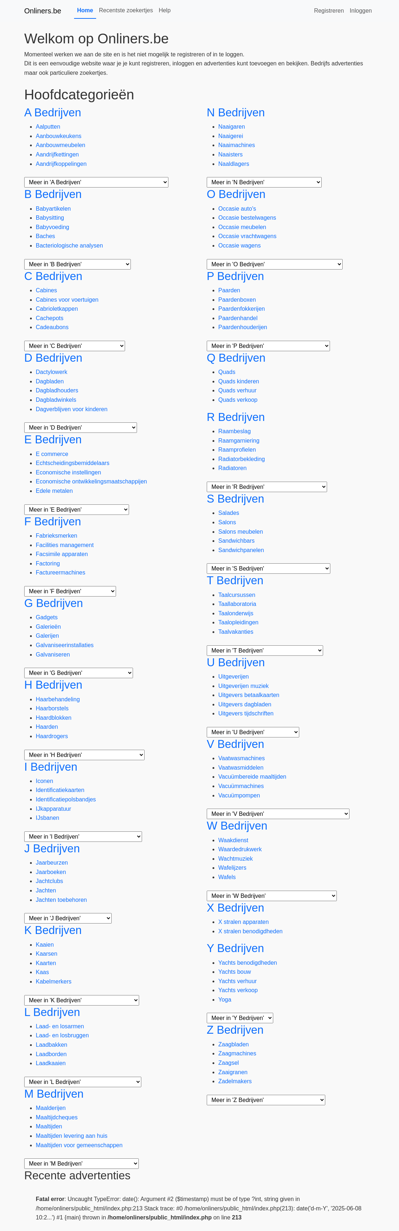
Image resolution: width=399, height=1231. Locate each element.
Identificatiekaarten (60, 790)
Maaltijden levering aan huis (71, 1136)
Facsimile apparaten (62, 554)
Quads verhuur (237, 390)
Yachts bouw (234, 972)
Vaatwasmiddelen (240, 768)
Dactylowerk (51, 372)
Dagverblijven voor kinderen (71, 409)
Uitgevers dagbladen (244, 704)
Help (165, 10)
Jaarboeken (51, 872)
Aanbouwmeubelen (60, 145)
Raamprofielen (237, 450)
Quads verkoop (238, 400)
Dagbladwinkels (56, 400)
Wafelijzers (232, 868)
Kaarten (46, 963)
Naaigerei (230, 136)
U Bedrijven (236, 662)
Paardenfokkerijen (241, 309)
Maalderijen (51, 1108)
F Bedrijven (52, 521)
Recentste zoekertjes (126, 10)
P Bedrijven (235, 276)
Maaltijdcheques (57, 1117)
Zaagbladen (233, 1044)
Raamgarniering (238, 441)
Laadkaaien (51, 1063)
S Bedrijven (235, 498)
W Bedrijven (237, 825)
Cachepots (50, 318)
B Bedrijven (53, 194)
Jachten (46, 890)
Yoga (224, 1000)
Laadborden (51, 1054)
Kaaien (45, 945)
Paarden (229, 290)
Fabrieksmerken (56, 536)
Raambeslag (234, 431)
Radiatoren (232, 468)
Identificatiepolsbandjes (66, 799)
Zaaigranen (233, 1072)
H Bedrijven (53, 685)
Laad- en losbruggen (62, 1035)
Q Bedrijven (236, 358)
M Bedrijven (53, 1094)
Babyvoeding (52, 227)
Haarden (47, 727)
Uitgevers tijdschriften (246, 713)
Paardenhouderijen (242, 327)
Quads (226, 372)
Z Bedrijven (235, 1030)
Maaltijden (49, 1126)
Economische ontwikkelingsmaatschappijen (91, 481)
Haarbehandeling (58, 699)
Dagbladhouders (57, 390)
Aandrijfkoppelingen (61, 164)
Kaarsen (46, 954)
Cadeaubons (52, 327)
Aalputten (48, 127)
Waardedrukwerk (240, 849)
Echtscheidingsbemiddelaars (73, 463)
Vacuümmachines (241, 786)
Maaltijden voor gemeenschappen (79, 1145)
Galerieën (48, 627)
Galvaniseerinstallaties (65, 645)
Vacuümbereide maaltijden (252, 777)
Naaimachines (236, 145)
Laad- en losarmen (60, 1026)
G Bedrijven (53, 603)
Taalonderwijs (235, 613)
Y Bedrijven (235, 948)
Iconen (44, 781)
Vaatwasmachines (241, 758)
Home (85, 10)
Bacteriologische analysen (69, 245)
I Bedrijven (50, 767)
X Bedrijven (235, 907)
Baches (45, 236)
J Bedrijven (52, 848)
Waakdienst (233, 840)
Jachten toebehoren (61, 900)
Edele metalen (54, 491)
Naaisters (230, 154)
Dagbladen (50, 381)
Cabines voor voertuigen (67, 300)
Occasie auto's (237, 209)
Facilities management (65, 545)
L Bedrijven (52, 1012)
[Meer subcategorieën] (96, 182)
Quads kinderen (238, 381)
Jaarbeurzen (52, 863)
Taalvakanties (235, 632)
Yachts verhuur (237, 981)
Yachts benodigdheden (247, 963)
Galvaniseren (53, 654)
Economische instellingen (68, 472)
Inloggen (361, 11)
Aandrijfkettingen (57, 154)
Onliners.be (42, 11)
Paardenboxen (237, 300)
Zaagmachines (237, 1053)
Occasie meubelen (242, 227)
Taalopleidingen (238, 622)
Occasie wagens (239, 245)
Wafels (227, 877)
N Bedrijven (236, 112)
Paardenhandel (238, 318)
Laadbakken (51, 1045)
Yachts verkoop (238, 990)
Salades (228, 513)
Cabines (46, 290)
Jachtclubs (49, 881)
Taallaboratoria (237, 604)
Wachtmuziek (235, 859)
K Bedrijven (53, 930)
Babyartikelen (53, 209)
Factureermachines (60, 572)
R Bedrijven (236, 417)
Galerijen (47, 636)
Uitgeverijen (233, 676)
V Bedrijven (235, 744)
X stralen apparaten (243, 922)
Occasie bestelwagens (247, 218)
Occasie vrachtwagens (247, 236)
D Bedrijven (53, 358)
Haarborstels (52, 708)
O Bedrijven (236, 194)
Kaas (42, 972)
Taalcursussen (236, 595)
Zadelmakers (235, 1081)
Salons (227, 522)
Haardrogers (52, 736)
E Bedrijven (53, 439)
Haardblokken (54, 718)
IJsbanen (47, 818)
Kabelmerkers (54, 981)
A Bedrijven (52, 112)
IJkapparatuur (53, 809)
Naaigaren (231, 127)
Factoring (48, 563)
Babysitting (50, 218)
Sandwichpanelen (241, 550)
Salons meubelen (240, 532)
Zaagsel (228, 1063)
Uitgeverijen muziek (243, 686)
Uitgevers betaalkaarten (248, 695)
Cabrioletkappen (57, 309)
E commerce (52, 454)
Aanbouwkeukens (58, 136)
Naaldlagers (233, 164)
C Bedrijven (53, 276)
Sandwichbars (236, 541)
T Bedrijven (235, 580)
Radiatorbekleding (241, 459)
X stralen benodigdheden (250, 931)
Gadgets (46, 617)
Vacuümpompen (239, 795)
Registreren (329, 11)
